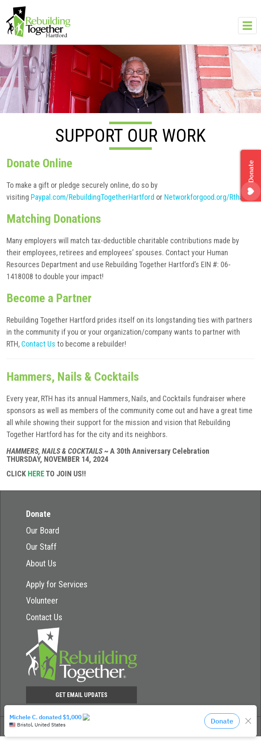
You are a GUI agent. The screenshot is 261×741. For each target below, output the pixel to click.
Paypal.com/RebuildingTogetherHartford (92, 197)
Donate (38, 514)
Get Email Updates (81, 694)
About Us (41, 563)
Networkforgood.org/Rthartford (212, 197)
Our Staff (41, 547)
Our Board (42, 530)
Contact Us (38, 343)
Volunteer (42, 600)
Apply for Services (56, 584)
